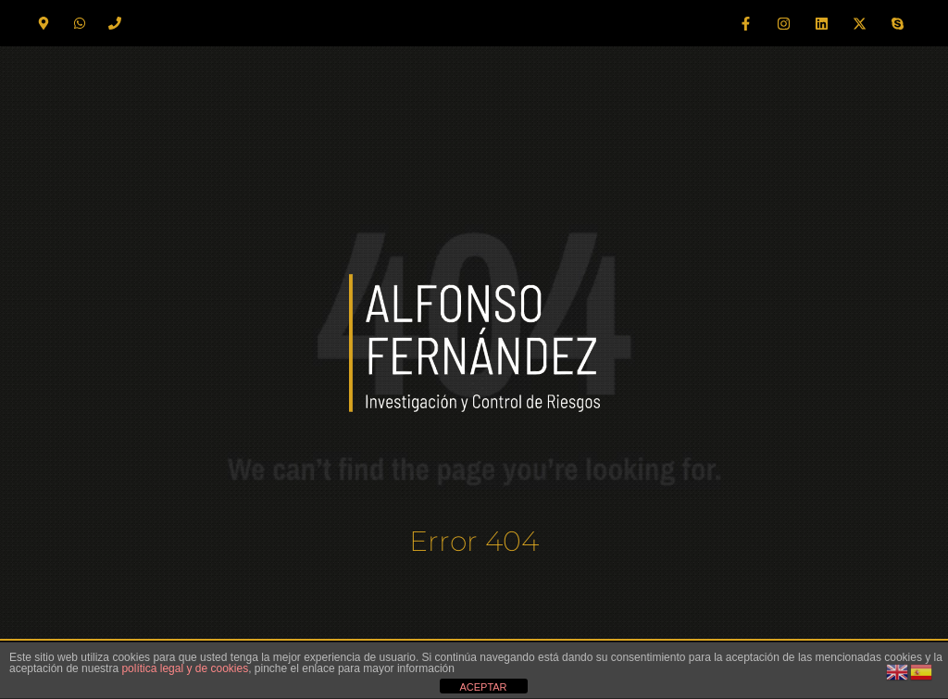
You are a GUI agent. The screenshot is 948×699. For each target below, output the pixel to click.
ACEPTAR (482, 687)
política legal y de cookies (184, 668)
